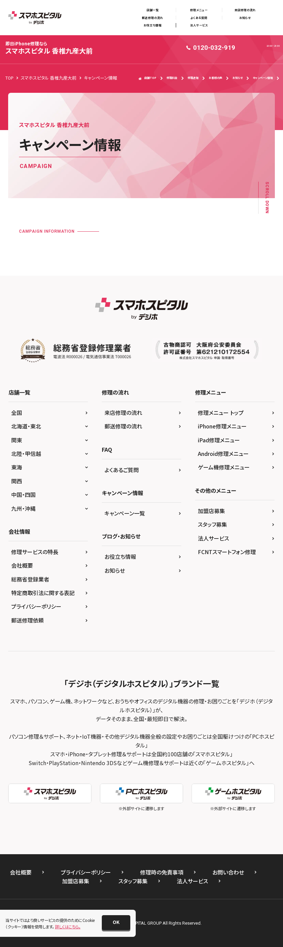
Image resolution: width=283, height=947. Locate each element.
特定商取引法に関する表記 (43, 592)
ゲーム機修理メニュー (224, 467)
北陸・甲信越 (26, 453)
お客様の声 (215, 78)
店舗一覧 (153, 10)
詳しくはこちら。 (67, 926)
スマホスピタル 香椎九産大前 (49, 48)
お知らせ (245, 18)
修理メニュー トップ (221, 412)
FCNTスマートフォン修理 (227, 551)
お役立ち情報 (153, 25)
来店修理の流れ (245, 10)
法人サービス (199, 25)
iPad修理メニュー (219, 440)
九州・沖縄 (23, 508)
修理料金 (172, 78)
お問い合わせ (228, 872)
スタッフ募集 (212, 524)
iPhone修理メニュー (222, 426)
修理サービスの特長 (34, 551)
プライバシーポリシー (36, 606)
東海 (16, 467)
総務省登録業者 (30, 579)
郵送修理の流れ (152, 18)
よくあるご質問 (122, 469)
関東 (16, 440)
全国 (16, 412)
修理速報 (193, 78)
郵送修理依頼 (27, 620)
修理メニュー (199, 10)
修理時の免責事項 (161, 872)
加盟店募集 (211, 510)
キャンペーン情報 (263, 78)
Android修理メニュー (223, 453)
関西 (16, 481)
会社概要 (22, 565)
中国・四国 (23, 494)
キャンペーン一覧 (125, 513)
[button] (116, 922)
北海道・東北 (26, 426)
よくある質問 (198, 18)
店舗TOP (147, 78)
